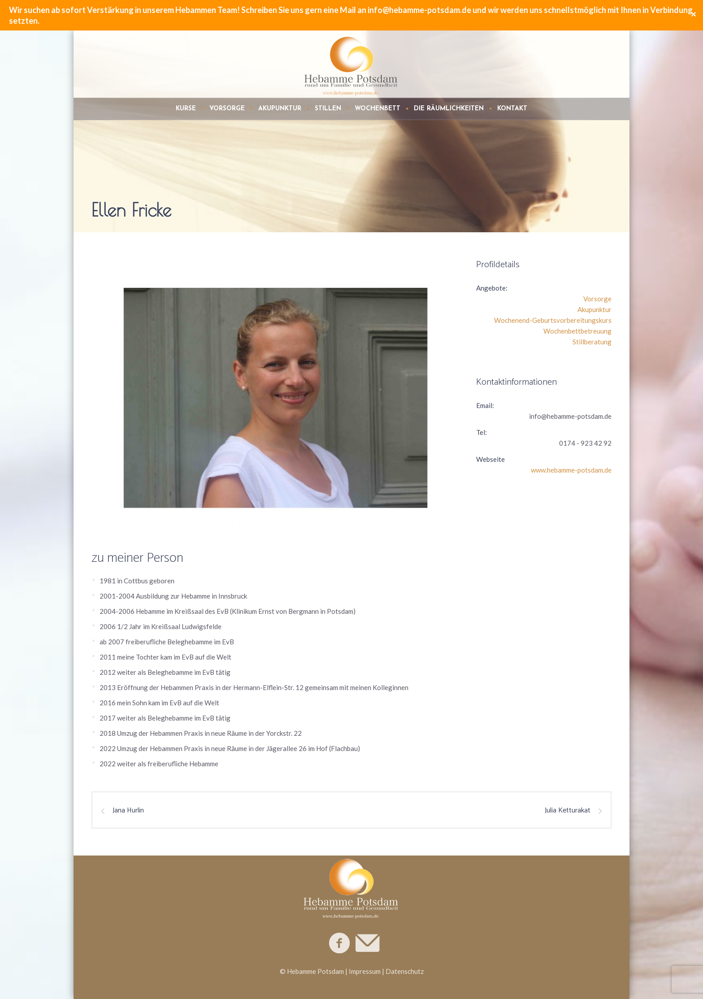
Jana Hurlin (128, 811)
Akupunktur (594, 309)
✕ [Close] (693, 15)
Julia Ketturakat (567, 811)
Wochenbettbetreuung (577, 331)
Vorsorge (597, 299)
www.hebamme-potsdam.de (571, 470)
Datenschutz (405, 971)
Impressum (365, 971)
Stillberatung (592, 342)
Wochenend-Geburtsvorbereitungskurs (553, 320)
